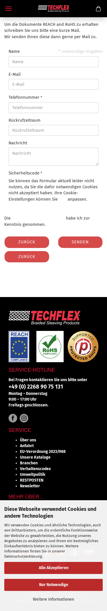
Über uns (28, 440)
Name (14, 51)
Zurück (26, 242)
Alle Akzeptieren (53, 567)
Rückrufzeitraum (25, 120)
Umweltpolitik (32, 474)
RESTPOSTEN (31, 480)
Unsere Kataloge (35, 457)
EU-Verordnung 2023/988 (43, 451)
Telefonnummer (25, 97)
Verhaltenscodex (35, 468)
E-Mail (15, 74)
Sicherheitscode (25, 173)
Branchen (29, 463)
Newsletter (30, 486)
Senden (80, 242)
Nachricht (18, 143)
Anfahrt (27, 445)
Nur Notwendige (53, 584)
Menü (8, 8)
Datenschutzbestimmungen (38, 218)
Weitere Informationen (53, 599)
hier (62, 199)
